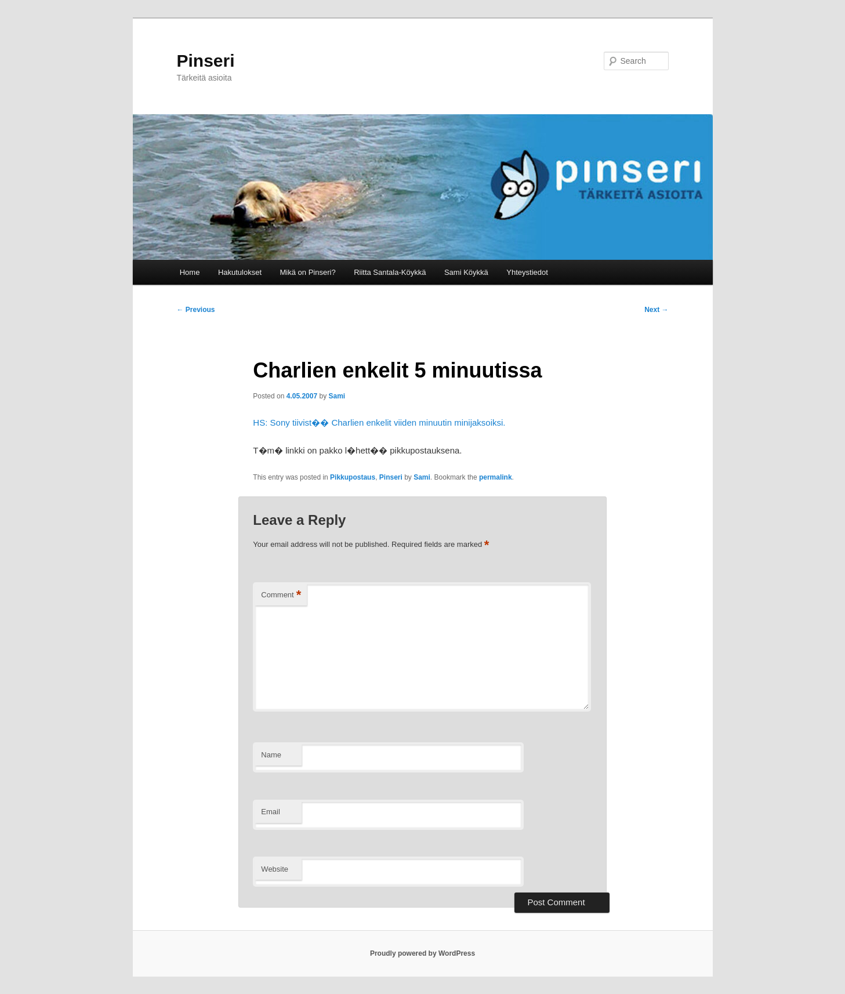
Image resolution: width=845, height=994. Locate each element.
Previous (196, 310)
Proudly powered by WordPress (422, 953)
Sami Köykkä (466, 272)
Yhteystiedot (527, 272)
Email (270, 811)
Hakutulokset (240, 272)
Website (274, 869)
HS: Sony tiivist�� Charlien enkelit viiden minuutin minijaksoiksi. (379, 422)
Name (271, 754)
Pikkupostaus (352, 477)
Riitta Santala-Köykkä (390, 272)
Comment (281, 595)
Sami (336, 396)
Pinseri (206, 60)
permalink (495, 477)
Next (656, 310)
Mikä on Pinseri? (308, 272)
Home (190, 272)
